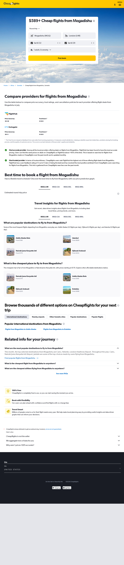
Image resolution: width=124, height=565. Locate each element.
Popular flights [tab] (97, 317)
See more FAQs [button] (62, 374)
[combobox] (34, 28)
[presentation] (94, 21)
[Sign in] (115, 4)
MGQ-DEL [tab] (67, 187)
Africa (12, 85)
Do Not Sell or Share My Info (54, 481)
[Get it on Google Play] (56, 488)
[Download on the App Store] (67, 488)
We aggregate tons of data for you (63, 440)
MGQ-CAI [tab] (56, 187)
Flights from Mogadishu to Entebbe (57, 329)
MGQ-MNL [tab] (79, 187)
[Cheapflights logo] (11, 4)
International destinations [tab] (17, 317)
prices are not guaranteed (53, 429)
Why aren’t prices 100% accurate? (63, 445)
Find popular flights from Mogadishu (22, 358)
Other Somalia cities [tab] (57, 317)
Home (6, 85)
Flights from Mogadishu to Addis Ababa (20, 329)
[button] (44, 43)
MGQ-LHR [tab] (44, 187)
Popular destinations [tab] (78, 317)
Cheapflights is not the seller (63, 436)
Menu (120, 4)
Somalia (19, 85)
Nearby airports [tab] (38, 317)
